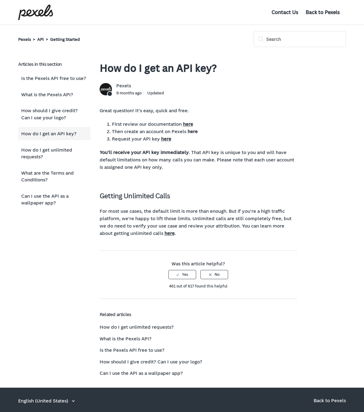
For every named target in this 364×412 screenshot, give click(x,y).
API (40, 39)
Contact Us (284, 12)
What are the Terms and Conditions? (47, 176)
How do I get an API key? (49, 133)
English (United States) (43, 401)
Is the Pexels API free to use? (53, 78)
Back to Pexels (323, 12)
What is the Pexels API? (47, 94)
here (188, 124)
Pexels (24, 39)
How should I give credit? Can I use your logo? (49, 114)
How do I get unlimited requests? (46, 153)
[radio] (182, 274)
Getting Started (65, 39)
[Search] (300, 39)
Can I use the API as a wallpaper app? (45, 199)
